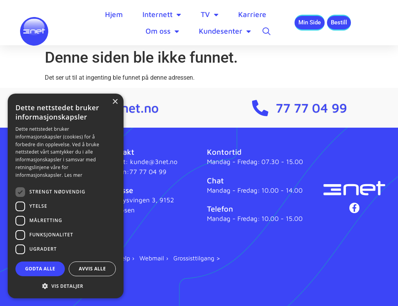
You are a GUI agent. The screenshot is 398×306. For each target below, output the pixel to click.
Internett (161, 14)
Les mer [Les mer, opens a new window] (73, 175)
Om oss (162, 31)
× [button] (115, 102)
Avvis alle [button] (92, 268)
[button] (65, 286)
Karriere (252, 14)
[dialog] (66, 196)
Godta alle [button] (40, 268)
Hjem (114, 14)
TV (209, 14)
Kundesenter (225, 31)
